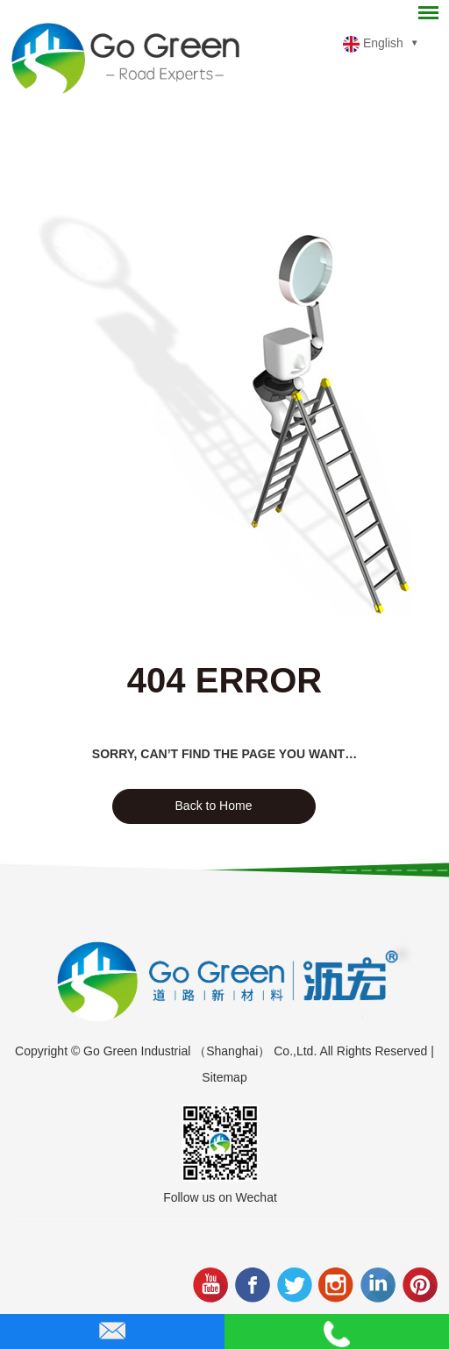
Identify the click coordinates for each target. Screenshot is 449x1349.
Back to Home (214, 806)
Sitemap (224, 1077)
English (373, 44)
